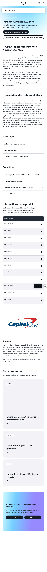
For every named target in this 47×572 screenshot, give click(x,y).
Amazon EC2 (6, 17)
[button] (9, 10)
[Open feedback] (45, 286)
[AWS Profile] (44, 3)
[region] (23, 260)
